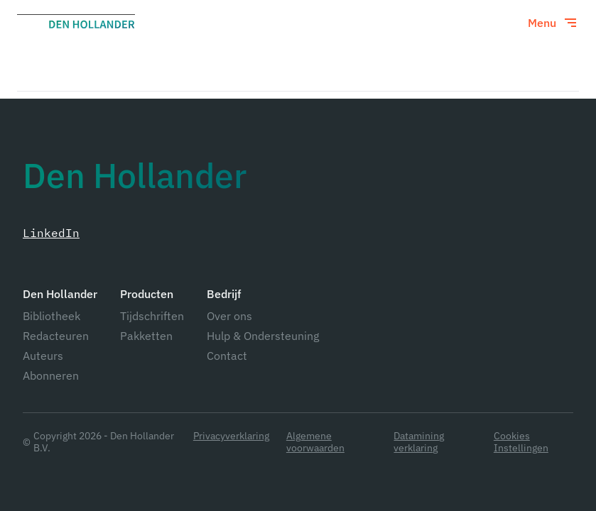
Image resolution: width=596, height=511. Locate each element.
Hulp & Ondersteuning (263, 336)
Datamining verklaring (419, 442)
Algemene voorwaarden (315, 442)
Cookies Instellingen (521, 442)
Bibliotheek (51, 316)
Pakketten (146, 336)
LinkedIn (51, 233)
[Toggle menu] (553, 22)
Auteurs (43, 355)
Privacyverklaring (231, 436)
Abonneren (51, 375)
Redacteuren (56, 336)
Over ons (229, 316)
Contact (227, 355)
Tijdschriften (152, 316)
